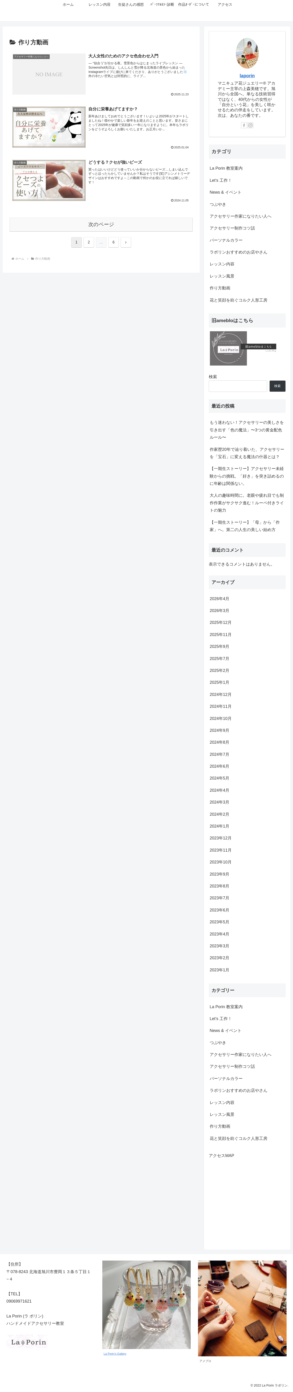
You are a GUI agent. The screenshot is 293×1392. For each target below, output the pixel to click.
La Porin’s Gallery (115, 1353)
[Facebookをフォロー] (244, 125)
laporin (247, 75)
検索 (213, 376)
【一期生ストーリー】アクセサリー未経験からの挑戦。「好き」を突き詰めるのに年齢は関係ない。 (247, 476)
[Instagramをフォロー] (250, 125)
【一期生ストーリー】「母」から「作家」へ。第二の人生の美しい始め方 (245, 526)
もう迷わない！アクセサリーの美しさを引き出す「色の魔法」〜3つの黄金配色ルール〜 (247, 430)
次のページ (101, 224)
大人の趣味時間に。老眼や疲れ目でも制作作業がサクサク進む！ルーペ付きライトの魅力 (247, 503)
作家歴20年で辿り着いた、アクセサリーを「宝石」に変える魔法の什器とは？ (247, 453)
